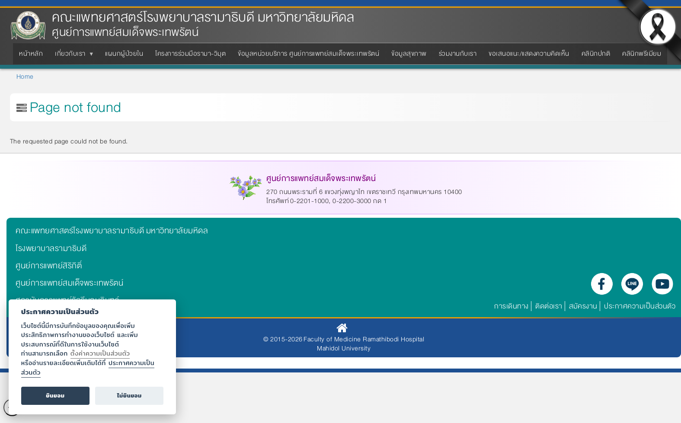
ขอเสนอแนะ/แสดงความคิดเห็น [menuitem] (529, 53)
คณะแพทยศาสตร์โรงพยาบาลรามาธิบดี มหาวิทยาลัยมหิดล (203, 17)
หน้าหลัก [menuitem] (31, 53)
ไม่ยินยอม (129, 395)
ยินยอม (55, 395)
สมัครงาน (583, 306)
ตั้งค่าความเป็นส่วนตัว (100, 353)
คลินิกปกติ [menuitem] (596, 53)
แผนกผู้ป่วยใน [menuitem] (124, 53)
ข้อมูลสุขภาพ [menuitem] (409, 53)
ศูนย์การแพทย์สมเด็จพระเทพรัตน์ (69, 283)
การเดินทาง (511, 306)
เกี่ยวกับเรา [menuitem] (72, 56)
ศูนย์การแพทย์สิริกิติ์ (49, 266)
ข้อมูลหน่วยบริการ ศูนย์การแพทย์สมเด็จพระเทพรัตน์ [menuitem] (308, 53)
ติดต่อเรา (549, 306)
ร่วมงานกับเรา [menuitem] (458, 53)
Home (25, 76)
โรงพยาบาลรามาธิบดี (51, 248)
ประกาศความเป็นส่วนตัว (639, 306)
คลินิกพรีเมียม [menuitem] (641, 53)
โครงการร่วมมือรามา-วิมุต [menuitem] (190, 53)
